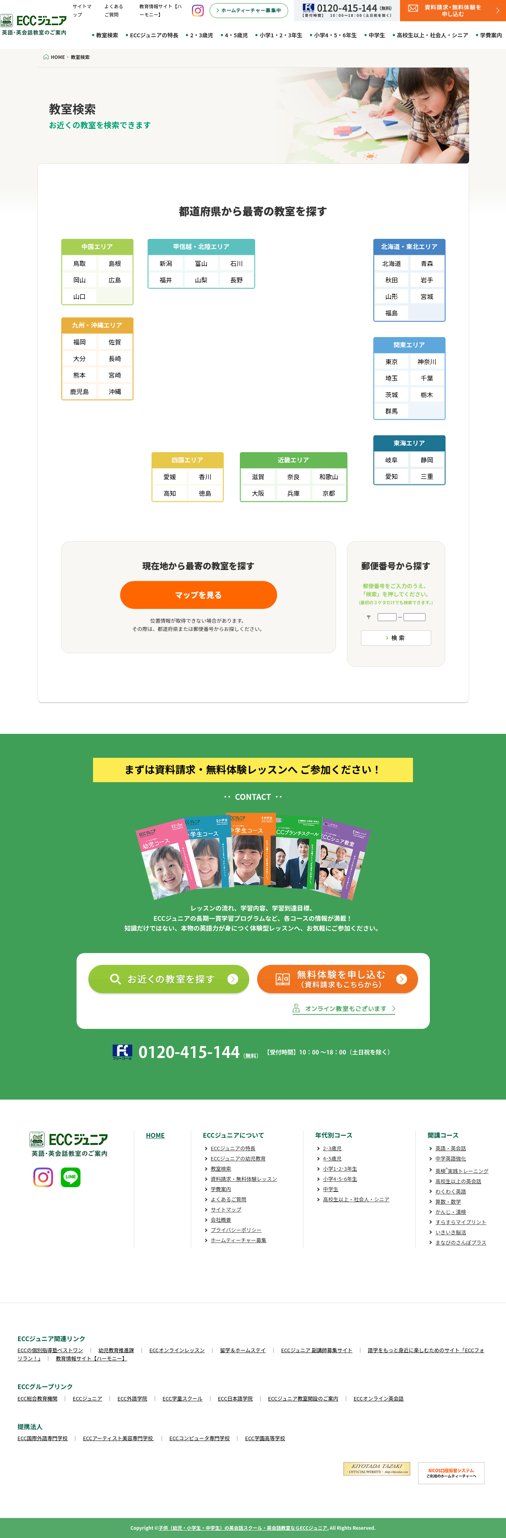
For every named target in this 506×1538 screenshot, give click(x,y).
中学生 (377, 35)
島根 (114, 263)
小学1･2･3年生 (340, 1168)
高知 (169, 493)
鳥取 (79, 263)
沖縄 (114, 391)
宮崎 (114, 374)
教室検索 (107, 35)
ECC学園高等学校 (265, 1438)
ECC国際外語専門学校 (43, 1438)
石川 (236, 263)
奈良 (293, 476)
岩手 (426, 279)
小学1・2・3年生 (280, 35)
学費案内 (491, 35)
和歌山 (328, 476)
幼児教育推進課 (116, 1350)
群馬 (391, 411)
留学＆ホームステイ (243, 1350)
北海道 (391, 263)
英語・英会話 (450, 1148)
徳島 (205, 493)
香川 (205, 476)
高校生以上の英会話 (458, 1181)
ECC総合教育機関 (38, 1398)
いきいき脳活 (450, 1232)
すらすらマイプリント (460, 1222)
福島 (391, 312)
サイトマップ (226, 1209)
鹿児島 (79, 391)
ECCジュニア (87, 1398)
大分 (79, 358)
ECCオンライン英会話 (379, 1398)
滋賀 (258, 476)
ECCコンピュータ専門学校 (200, 1438)
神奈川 (426, 361)
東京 (391, 361)
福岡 (79, 341)
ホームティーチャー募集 (239, 1240)
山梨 (201, 279)
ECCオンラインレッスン (177, 1350)
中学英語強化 (450, 1158)
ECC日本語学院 (235, 1398)
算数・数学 (448, 1201)
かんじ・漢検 (450, 1211)
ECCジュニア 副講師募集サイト (317, 1350)
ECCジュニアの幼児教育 (238, 1158)
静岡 (426, 459)
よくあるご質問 (229, 1199)
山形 (391, 296)
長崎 (114, 358)
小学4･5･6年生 (340, 1178)
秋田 (391, 279)
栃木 (426, 394)
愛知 (391, 476)
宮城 (426, 296)
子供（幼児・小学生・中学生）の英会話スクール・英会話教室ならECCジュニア (243, 1527)
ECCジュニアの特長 (154, 35)
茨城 (391, 394)
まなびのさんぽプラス (460, 1242)
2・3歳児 (201, 35)
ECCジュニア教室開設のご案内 (303, 1398)
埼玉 (391, 378)
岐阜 (391, 459)
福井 (165, 279)
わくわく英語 (450, 1191)
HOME (155, 1135)
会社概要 (221, 1219)
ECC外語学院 (132, 1398)
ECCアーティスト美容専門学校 (118, 1438)
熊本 (79, 374)
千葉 (426, 378)
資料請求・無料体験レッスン (244, 1178)
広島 (114, 279)
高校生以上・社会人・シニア (432, 35)
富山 (201, 263)
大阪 (258, 493)
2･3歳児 (332, 1148)
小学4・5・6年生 (335, 35)
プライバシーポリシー (236, 1230)
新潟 (165, 263)
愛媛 (169, 476)
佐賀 (114, 341)
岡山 (79, 279)
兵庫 (293, 493)
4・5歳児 (236, 35)
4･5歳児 (332, 1158)
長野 (236, 279)
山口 (79, 296)
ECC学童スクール (183, 1398)
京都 (328, 493)
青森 (426, 263)
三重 (426, 476)
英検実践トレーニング (461, 1171)
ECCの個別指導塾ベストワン (50, 1350)
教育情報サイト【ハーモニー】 (91, 1358)
